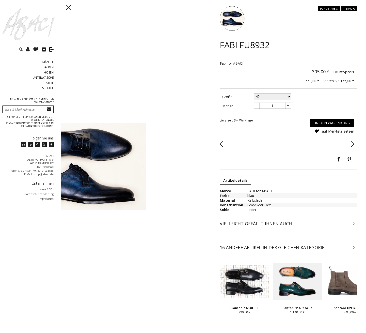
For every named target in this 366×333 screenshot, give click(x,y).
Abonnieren (49, 109)
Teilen (338, 159)
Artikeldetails (235, 180)
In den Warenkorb (332, 123)
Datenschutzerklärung (39, 194)
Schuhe (48, 88)
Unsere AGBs (45, 189)
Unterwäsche (43, 78)
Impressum (46, 198)
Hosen (49, 72)
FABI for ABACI (259, 191)
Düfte (49, 83)
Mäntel (48, 62)
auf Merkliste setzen (334, 131)
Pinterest (349, 159)
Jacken (49, 67)
